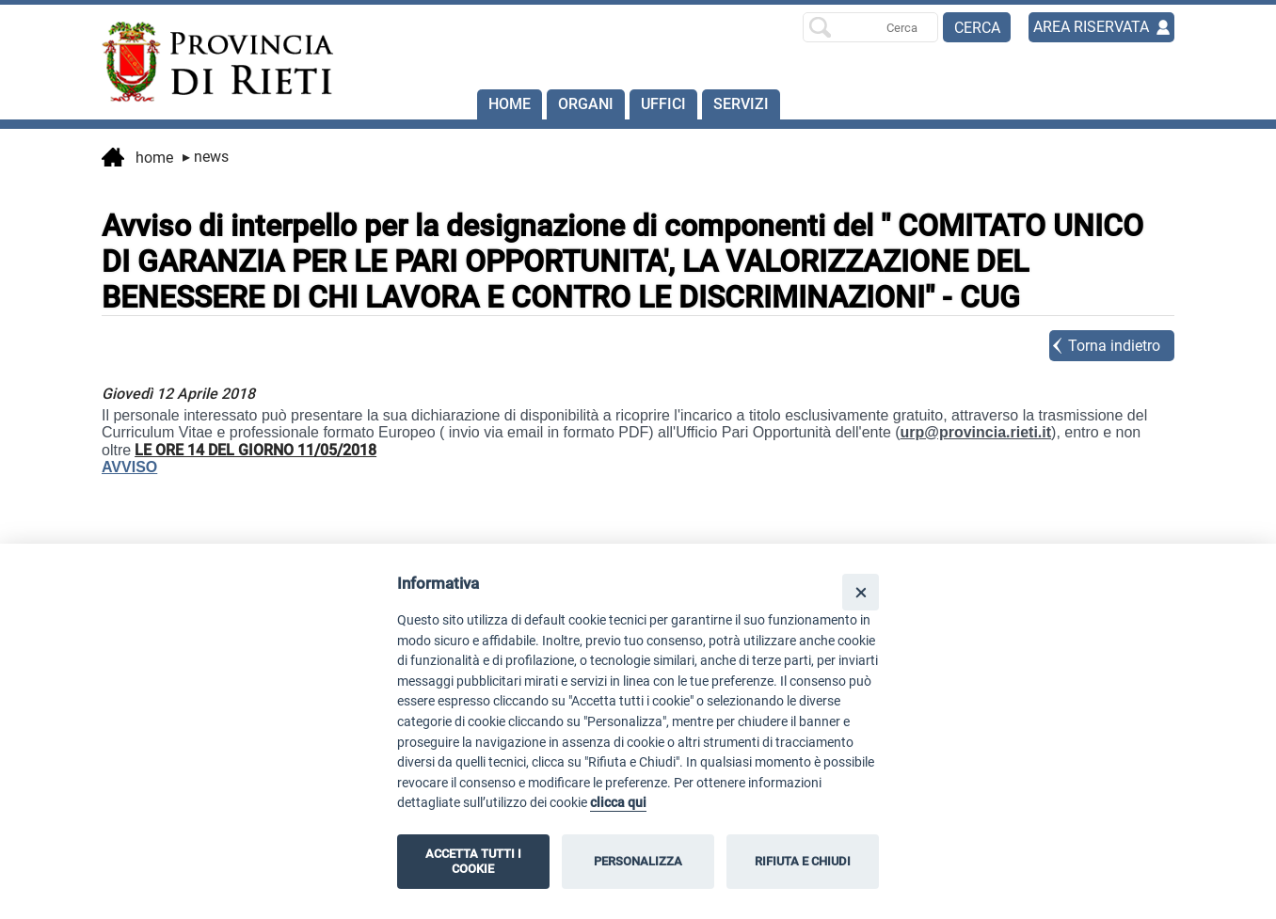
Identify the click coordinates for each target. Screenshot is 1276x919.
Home (509, 104)
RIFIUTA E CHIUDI (803, 861)
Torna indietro (1114, 346)
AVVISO (129, 467)
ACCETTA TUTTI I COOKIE (473, 861)
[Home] (209, 62)
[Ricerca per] (870, 27)
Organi (586, 104)
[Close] (860, 592)
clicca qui (618, 803)
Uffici (663, 104)
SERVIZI (741, 104)
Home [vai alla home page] (137, 159)
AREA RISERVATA (1091, 27)
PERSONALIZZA (638, 861)
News (206, 157)
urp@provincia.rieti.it (976, 432)
